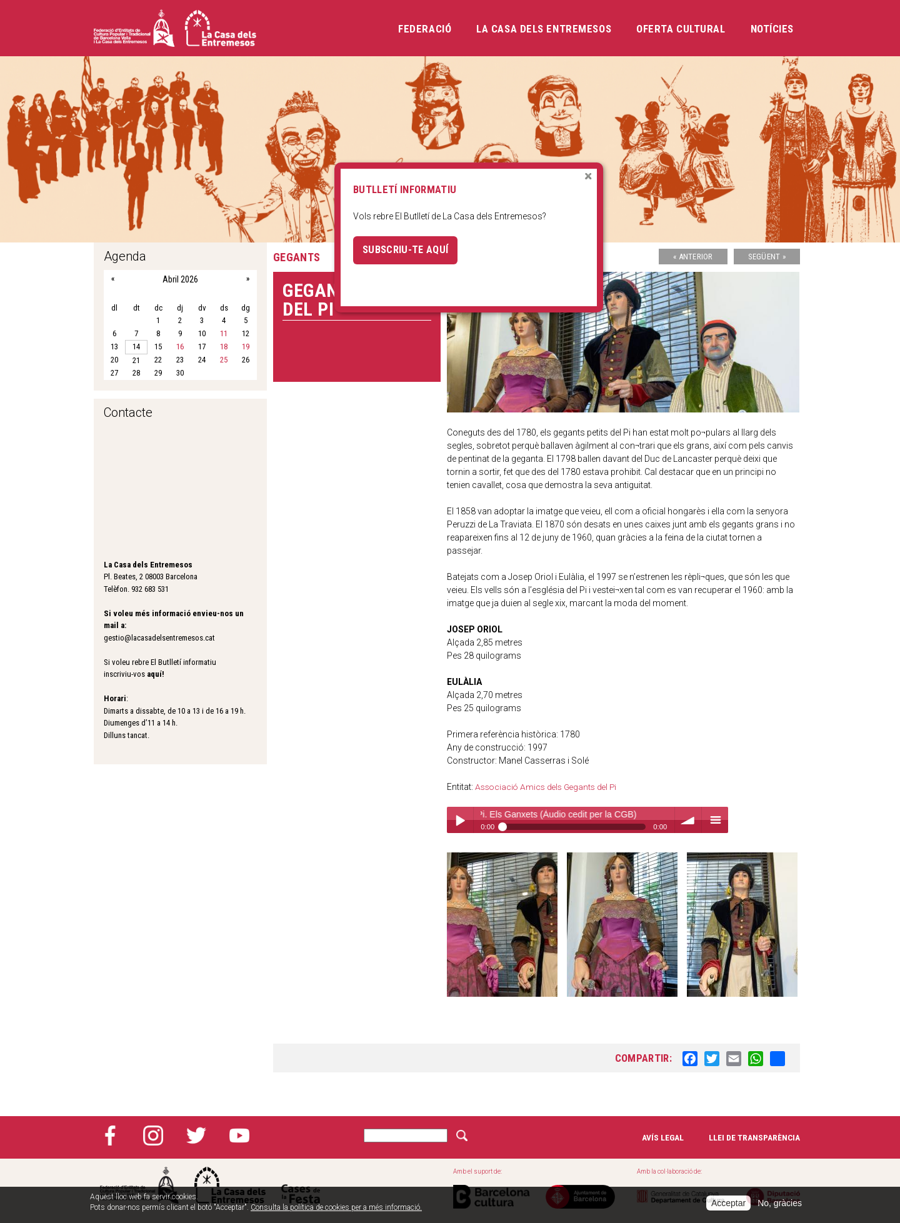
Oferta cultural (680, 28)
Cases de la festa (300, 1185)
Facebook (110, 1136)
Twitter (196, 1136)
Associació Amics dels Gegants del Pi (548, 787)
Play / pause (460, 820)
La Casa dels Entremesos (543, 28)
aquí (154, 674)
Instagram (153, 1136)
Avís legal (662, 1137)
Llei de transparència (754, 1137)
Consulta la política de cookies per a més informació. (336, 1207)
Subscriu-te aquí (405, 250)
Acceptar (728, 1203)
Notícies (772, 28)
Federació (424, 28)
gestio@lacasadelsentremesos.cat (159, 637)
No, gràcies (780, 1203)
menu (715, 820)
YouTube (239, 1136)
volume (688, 820)
